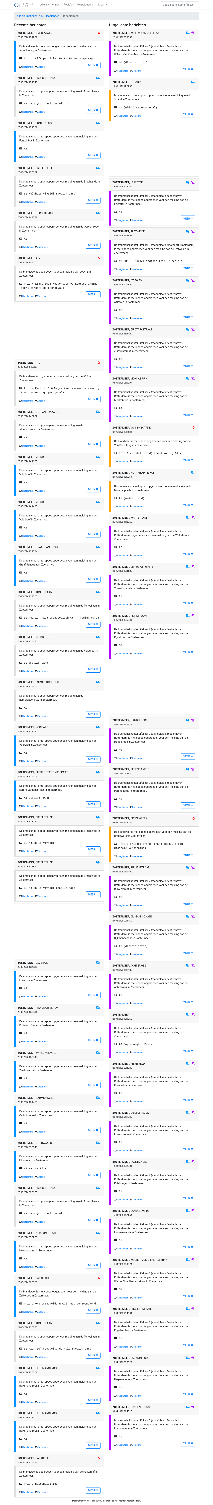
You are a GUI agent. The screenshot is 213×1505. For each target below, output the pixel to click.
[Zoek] (180, 5)
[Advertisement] (59, 330)
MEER (93, 65)
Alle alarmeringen (50, 4)
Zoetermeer (42, 67)
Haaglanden (50, 16)
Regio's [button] (68, 4)
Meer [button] (101, 4)
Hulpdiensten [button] (85, 4)
